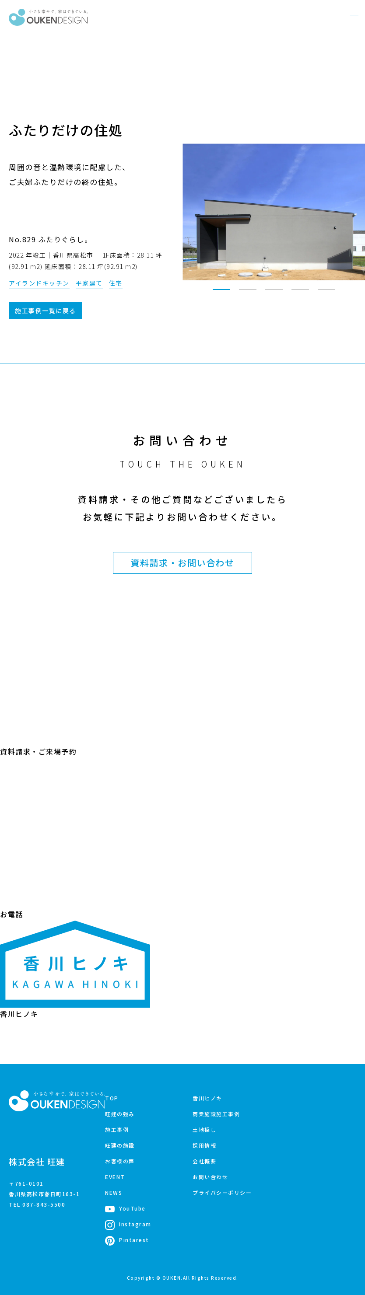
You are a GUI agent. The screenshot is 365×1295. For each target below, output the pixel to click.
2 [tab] (247, 293)
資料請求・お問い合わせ (183, 562)
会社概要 (204, 1161)
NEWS (113, 1192)
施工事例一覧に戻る (45, 310)
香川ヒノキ (207, 1098)
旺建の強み (120, 1113)
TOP (112, 1098)
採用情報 (204, 1145)
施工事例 (117, 1129)
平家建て (89, 283)
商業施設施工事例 (216, 1113)
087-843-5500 (43, 1204)
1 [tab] (221, 293)
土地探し (204, 1129)
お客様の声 (120, 1161)
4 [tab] (300, 293)
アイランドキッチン (39, 283)
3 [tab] (274, 293)
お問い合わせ (210, 1176)
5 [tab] (326, 293)
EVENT (115, 1176)
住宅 (116, 283)
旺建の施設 (120, 1145)
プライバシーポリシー (222, 1192)
